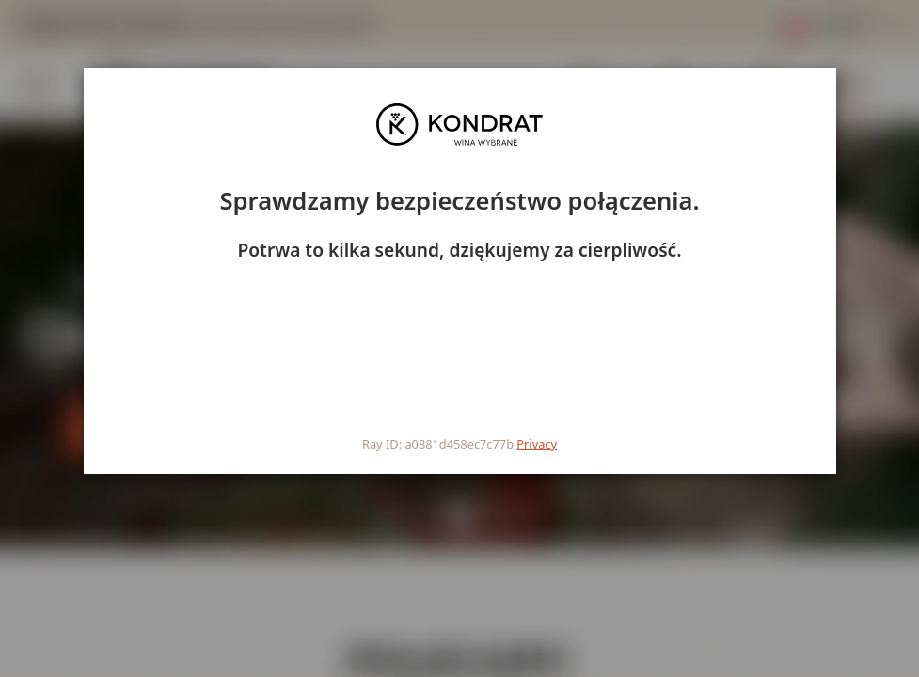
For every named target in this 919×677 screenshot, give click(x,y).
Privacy (536, 443)
